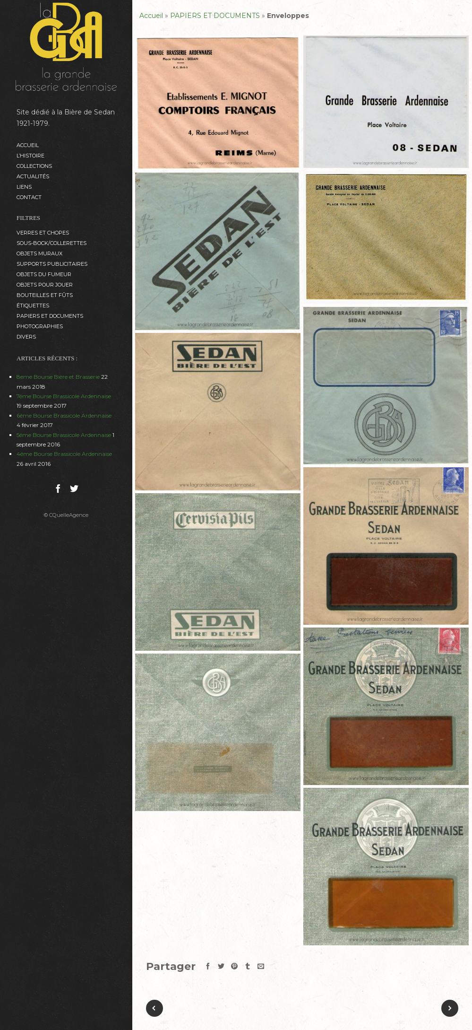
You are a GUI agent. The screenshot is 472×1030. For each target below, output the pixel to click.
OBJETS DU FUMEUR (44, 274)
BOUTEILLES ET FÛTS (45, 295)
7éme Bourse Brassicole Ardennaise (64, 396)
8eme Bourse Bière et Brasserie (58, 376)
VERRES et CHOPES (43, 232)
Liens (24, 186)
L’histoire (30, 155)
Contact (29, 197)
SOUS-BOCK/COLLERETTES (51, 243)
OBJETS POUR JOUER (45, 284)
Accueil (28, 145)
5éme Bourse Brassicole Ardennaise (64, 434)
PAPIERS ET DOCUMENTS (50, 316)
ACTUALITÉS (33, 176)
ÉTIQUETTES (33, 305)
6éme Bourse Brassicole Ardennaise (64, 415)
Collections (34, 166)
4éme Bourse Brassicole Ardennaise (64, 453)
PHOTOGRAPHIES (40, 326)
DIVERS (26, 336)
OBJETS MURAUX (39, 253)
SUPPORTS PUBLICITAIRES (52, 264)
